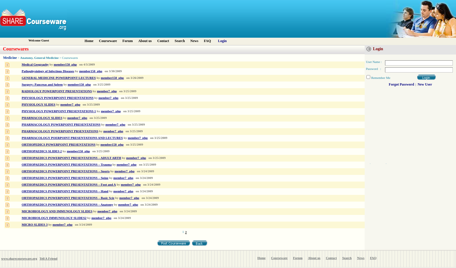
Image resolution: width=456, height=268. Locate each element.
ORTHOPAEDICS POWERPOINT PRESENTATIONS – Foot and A (69, 184)
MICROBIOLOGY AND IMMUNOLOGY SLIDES (57, 211)
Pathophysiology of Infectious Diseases (48, 71)
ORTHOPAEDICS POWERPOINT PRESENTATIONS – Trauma (67, 164)
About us (145, 41)
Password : (373, 68)
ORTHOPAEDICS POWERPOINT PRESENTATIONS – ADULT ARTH (71, 158)
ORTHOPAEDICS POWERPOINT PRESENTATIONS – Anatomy (67, 204)
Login (222, 41)
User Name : (374, 62)
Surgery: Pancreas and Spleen (42, 84)
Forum (127, 41)
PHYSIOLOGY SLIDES (38, 104)
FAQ (207, 41)
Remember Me (380, 77)
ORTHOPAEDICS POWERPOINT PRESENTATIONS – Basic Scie (68, 198)
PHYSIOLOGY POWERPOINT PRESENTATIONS (57, 97)
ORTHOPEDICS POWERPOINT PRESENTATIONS (58, 144)
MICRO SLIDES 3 (34, 224)
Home (89, 41)
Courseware (108, 41)
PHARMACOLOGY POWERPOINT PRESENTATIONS (61, 124)
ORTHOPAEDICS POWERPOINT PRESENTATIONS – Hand (65, 191)
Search (179, 41)
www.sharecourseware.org (19, 258)
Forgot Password (401, 84)
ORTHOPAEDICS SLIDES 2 (42, 151)
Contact (163, 41)
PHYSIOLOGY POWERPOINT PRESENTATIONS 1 (59, 111)
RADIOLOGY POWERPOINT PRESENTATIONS (57, 91)
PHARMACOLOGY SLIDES (42, 117)
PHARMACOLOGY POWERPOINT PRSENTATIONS (60, 131)
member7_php (107, 91)
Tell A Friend (48, 258)
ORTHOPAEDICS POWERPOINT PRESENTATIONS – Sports (66, 171)
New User (425, 84)
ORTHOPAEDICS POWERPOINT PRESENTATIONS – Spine (65, 178)
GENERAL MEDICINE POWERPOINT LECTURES (59, 77)
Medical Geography (35, 64)
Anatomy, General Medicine (39, 57)
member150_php (65, 64)
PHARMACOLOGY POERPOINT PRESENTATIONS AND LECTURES (72, 138)
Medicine (10, 58)
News (194, 41)
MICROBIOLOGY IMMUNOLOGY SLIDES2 (54, 218)
